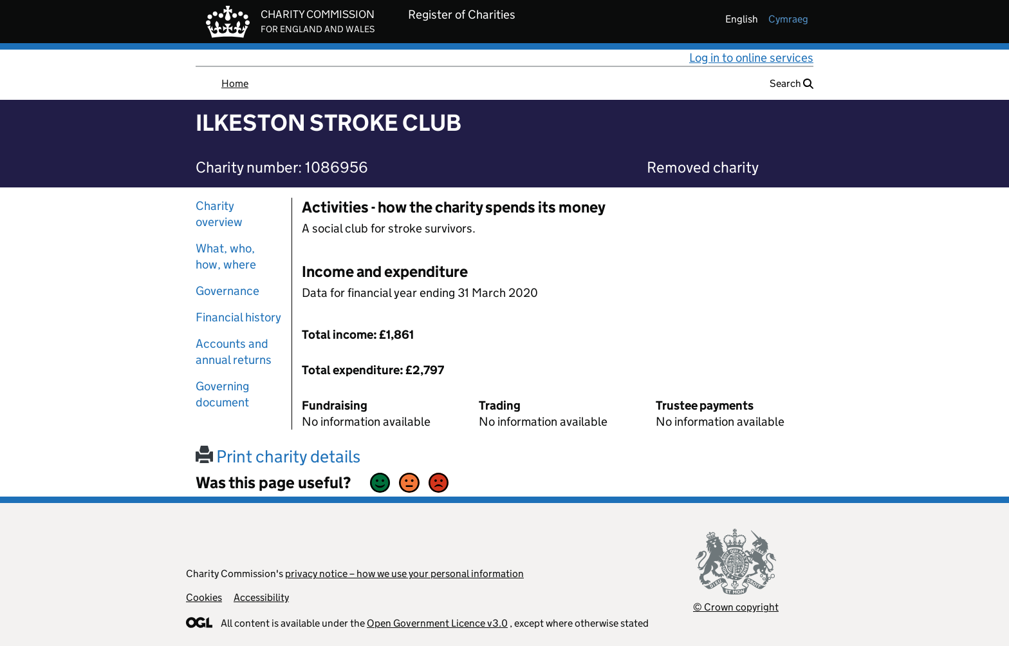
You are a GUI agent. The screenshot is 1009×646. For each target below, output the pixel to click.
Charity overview (219, 213)
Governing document (222, 394)
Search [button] (791, 83)
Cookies (204, 597)
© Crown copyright (736, 607)
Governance (227, 290)
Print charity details (278, 456)
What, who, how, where (226, 256)
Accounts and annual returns (234, 351)
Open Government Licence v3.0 (437, 623)
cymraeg (788, 19)
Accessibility (261, 597)
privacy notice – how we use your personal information (404, 573)
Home (234, 83)
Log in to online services (751, 57)
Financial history (238, 317)
